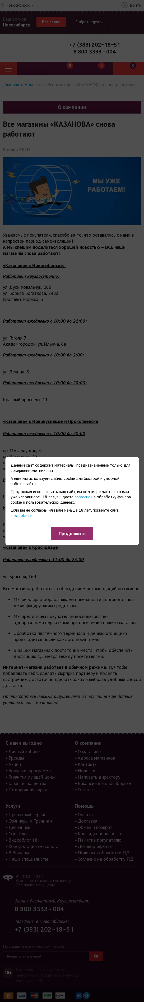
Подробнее (21, 515)
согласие (82, 496)
